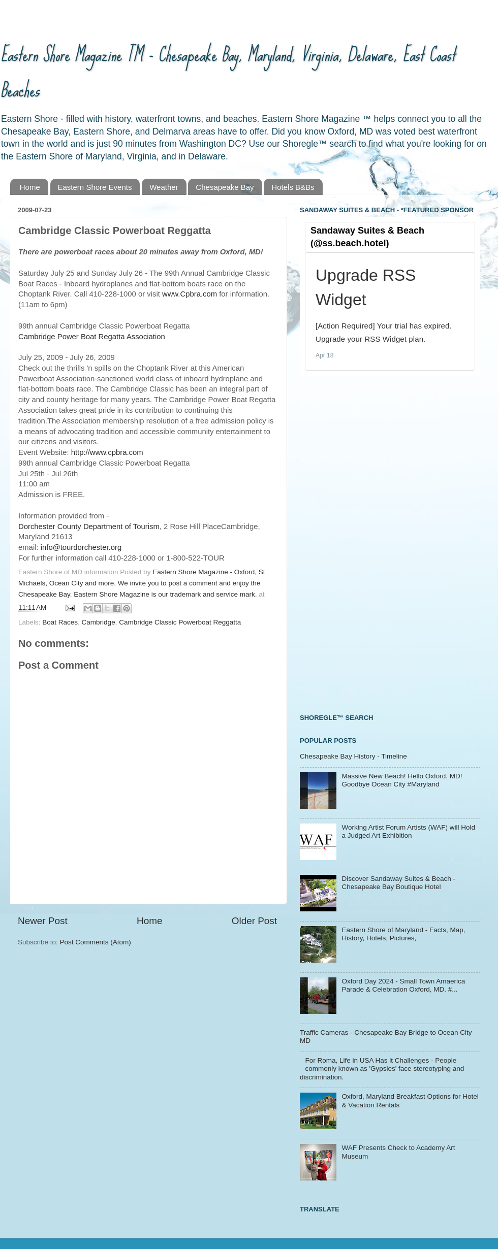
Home (30, 187)
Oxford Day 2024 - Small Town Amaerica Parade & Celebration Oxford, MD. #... (403, 985)
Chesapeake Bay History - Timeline (353, 756)
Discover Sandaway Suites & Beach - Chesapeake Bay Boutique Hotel (398, 883)
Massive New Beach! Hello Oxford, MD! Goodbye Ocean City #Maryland (401, 780)
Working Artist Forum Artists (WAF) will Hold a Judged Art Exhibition (408, 831)
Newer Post (43, 920)
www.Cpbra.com (189, 294)
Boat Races (60, 622)
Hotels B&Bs (292, 187)
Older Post (254, 920)
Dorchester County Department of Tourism (89, 526)
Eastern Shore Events (95, 187)
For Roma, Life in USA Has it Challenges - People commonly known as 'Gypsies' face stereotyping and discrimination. (382, 1068)
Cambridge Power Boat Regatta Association (91, 337)
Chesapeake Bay (225, 187)
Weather (163, 187)
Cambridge (98, 622)
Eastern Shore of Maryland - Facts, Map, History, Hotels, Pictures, (403, 934)
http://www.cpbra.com (107, 452)
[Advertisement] (345, 543)
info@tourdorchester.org (81, 547)
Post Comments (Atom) (95, 942)
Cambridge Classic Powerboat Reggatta (180, 622)
